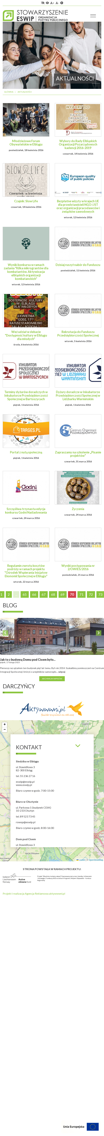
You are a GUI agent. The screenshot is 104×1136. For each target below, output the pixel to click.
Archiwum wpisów (52, 678)
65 (25, 594)
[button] (4, 724)
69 (63, 594)
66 (34, 594)
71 (81, 594)
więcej (61, 671)
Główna (8, 92)
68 (53, 594)
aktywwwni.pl (57, 893)
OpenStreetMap (96, 860)
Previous (5, 633)
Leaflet (80, 860)
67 (44, 594)
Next (98, 633)
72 (91, 594)
